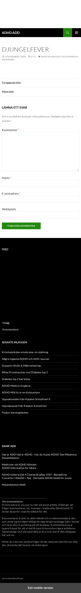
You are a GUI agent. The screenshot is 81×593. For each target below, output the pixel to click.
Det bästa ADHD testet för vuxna (52, 478)
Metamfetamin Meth (14, 484)
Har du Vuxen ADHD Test (49, 454)
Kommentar (10, 130)
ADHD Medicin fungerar (16, 385)
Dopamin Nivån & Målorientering (21, 365)
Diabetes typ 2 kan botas (16, 379)
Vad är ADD (9, 454)
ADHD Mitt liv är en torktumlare (21, 392)
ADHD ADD (11, 33)
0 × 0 (33, 56)
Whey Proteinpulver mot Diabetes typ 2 (25, 372)
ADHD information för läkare (19, 467)
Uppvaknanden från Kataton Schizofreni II (26, 399)
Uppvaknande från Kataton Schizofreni (24, 405)
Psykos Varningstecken (15, 412)
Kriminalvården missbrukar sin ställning (25, 352)
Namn (6, 177)
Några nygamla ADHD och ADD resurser (25, 358)
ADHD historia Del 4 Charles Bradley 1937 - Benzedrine (34, 474)
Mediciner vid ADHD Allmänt (19, 464)
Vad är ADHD (24, 454)
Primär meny (76, 32)
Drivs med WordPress (12, 578)
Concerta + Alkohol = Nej (16, 478)
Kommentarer (10, 329)
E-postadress (11, 193)
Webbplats (9, 209)
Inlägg (5, 322)
